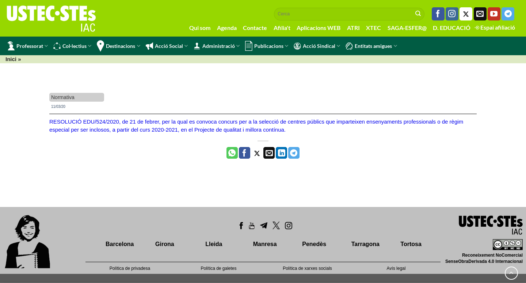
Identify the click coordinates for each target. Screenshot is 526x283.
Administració (216, 46)
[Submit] (418, 14)
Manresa (265, 244)
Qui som (199, 27)
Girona (164, 244)
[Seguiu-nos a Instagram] (452, 13)
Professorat (27, 45)
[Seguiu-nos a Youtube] (494, 13)
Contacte (255, 27)
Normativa (63, 97)
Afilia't (282, 27)
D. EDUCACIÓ (451, 27)
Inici (10, 59)
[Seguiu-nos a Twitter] (466, 13)
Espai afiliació (494, 27)
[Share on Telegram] (294, 153)
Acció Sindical (317, 46)
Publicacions (266, 46)
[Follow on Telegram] (508, 13)
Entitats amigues (371, 46)
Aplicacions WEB (318, 27)
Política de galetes (218, 268)
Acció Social (167, 46)
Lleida (213, 244)
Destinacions (118, 46)
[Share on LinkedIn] (281, 153)
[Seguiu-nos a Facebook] (438, 13)
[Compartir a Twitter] (257, 153)
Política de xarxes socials (307, 268)
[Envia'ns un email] (480, 13)
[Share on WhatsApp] (232, 153)
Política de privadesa (130, 268)
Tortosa (410, 244)
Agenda (227, 27)
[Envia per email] (269, 153)
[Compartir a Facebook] (244, 153)
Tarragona (365, 244)
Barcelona (120, 244)
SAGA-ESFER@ (407, 27)
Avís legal (396, 268)
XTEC (373, 27)
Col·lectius (72, 46)
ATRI (353, 27)
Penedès (314, 244)
